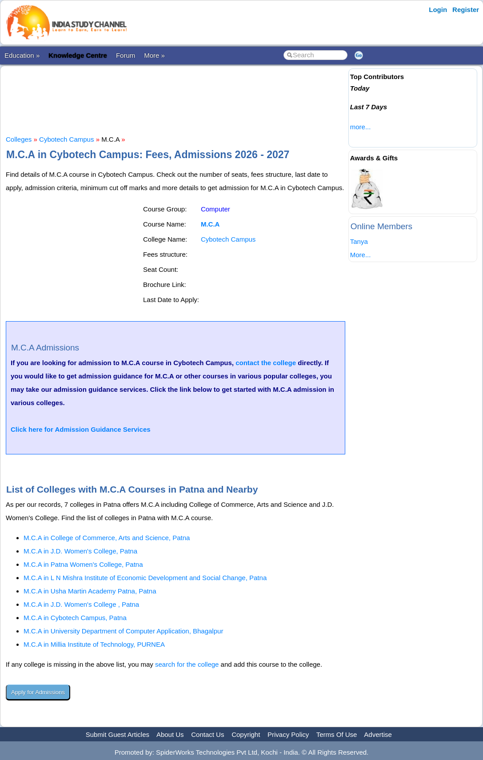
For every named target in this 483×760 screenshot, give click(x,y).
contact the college (266, 362)
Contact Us (207, 734)
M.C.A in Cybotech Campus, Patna (75, 617)
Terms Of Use (336, 734)
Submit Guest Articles (117, 734)
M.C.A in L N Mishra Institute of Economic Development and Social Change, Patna (145, 577)
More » (154, 55)
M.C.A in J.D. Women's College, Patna (80, 551)
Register (465, 9)
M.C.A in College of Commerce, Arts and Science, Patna (107, 537)
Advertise (378, 734)
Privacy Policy (288, 734)
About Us (170, 734)
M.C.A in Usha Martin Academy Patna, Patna (90, 591)
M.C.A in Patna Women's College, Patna (83, 564)
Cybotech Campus (66, 139)
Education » (22, 55)
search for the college (187, 664)
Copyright (246, 734)
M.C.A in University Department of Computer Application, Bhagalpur (123, 631)
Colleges (19, 139)
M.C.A (210, 224)
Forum (125, 55)
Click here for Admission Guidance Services (81, 429)
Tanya (359, 241)
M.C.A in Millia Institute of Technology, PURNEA (94, 644)
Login (438, 9)
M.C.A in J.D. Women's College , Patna (81, 604)
